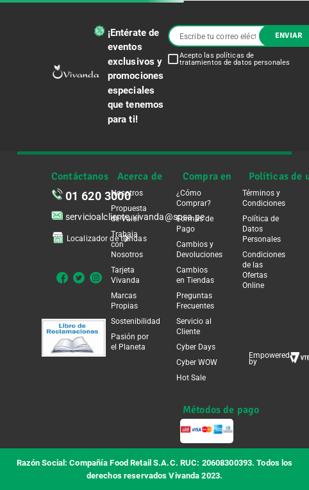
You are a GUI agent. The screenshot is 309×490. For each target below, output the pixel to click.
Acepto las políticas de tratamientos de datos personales (235, 59)
